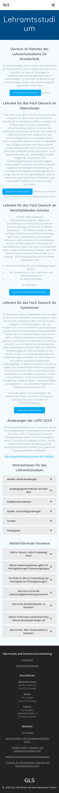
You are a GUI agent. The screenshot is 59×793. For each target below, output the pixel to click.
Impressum (27, 659)
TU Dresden (27, 732)
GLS (6, 5)
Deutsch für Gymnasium (29, 410)
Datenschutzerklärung (27, 665)
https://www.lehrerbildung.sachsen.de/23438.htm (29, 456)
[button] (29, 479)
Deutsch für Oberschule (17, 192)
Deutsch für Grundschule (25, 93)
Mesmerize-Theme (47, 787)
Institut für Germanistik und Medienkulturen (27, 756)
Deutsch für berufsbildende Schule (29, 292)
